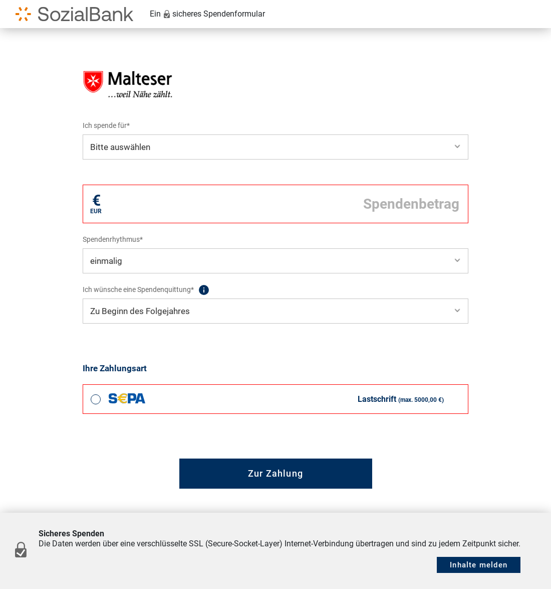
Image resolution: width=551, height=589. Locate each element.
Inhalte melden (478, 564)
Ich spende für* (106, 125)
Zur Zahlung (275, 473)
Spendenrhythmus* (113, 239)
